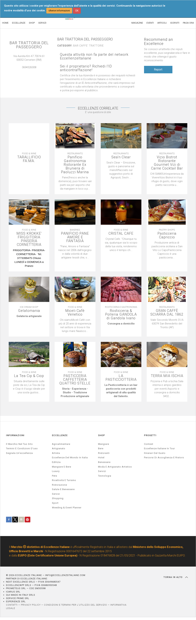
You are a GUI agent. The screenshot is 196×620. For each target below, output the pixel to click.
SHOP (32, 22)
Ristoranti (104, 453)
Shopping (58, 498)
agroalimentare (61, 444)
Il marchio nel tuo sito (19, 444)
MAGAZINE (137, 22)
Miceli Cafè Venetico (75, 312)
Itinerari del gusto (154, 453)
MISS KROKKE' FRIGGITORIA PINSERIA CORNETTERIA (29, 239)
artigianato (58, 448)
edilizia (56, 462)
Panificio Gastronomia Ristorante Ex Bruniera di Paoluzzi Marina (75, 164)
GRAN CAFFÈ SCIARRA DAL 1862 (166, 312)
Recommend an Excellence (158, 41)
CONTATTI (12, 604)
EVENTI (150, 22)
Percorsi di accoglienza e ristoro (164, 457)
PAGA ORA (188, 22)
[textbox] (29, 258)
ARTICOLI (162, 22)
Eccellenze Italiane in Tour (159, 448)
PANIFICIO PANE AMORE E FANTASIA (75, 237)
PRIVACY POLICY (31, 604)
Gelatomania (29, 311)
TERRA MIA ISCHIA (167, 376)
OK (76, 10)
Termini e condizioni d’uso (22, 448)
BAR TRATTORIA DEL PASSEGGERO (29, 45)
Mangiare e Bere (61, 466)
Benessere (104, 462)
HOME (5, 22)
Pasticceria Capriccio (167, 235)
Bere (100, 448)
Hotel (101, 457)
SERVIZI (42, 22)
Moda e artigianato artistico (115, 466)
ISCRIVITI (174, 22)
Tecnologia (104, 475)
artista (56, 453)
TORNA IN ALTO (176, 577)
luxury (56, 471)
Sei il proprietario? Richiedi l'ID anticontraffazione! (86, 68)
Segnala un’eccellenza (19, 453)
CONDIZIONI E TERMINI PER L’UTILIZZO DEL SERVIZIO (75, 604)
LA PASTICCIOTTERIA (121, 377)
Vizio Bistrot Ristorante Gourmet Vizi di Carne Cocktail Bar (167, 162)
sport (55, 503)
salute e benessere (63, 489)
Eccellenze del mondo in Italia (70, 457)
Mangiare (103, 444)
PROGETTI (150, 435)
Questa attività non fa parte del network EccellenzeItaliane (94, 56)
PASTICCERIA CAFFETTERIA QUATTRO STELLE (74, 379)
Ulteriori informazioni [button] (59, 10)
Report (158, 69)
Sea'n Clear (121, 157)
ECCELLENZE (18, 22)
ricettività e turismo (64, 480)
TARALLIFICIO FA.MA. (29, 159)
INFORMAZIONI (15, 435)
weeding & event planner (66, 507)
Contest (148, 444)
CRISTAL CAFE (121, 233)
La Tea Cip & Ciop (29, 376)
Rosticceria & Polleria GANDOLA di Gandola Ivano (121, 314)
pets (54, 475)
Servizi (102, 471)
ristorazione (59, 485)
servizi (56, 494)
